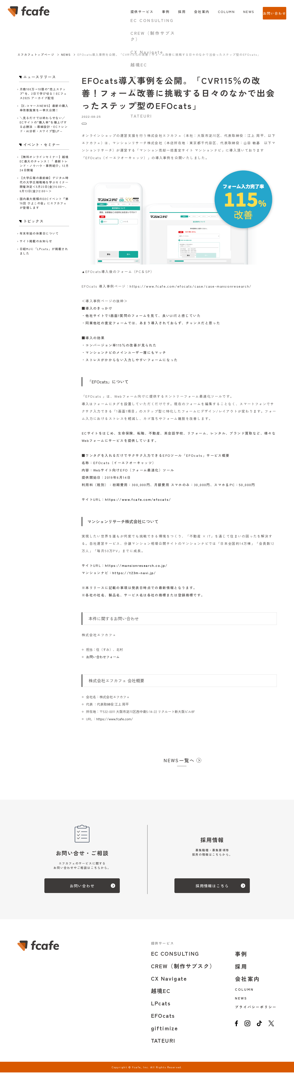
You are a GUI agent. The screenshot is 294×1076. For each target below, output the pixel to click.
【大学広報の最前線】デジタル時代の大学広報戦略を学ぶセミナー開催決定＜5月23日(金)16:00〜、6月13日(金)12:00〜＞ (44, 184)
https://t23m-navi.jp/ (134, 576)
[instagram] (247, 1028)
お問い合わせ (270, 11)
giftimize (164, 1031)
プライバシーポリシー (256, 1010)
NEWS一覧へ (179, 763)
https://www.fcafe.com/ (114, 722)
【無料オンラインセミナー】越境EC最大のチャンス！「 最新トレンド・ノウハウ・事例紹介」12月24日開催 (44, 163)
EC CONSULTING (175, 957)
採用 (173, 11)
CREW (183, 969)
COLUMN (217, 11)
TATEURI (163, 1044)
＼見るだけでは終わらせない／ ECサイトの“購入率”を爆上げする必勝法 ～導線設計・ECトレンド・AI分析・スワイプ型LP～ (44, 124)
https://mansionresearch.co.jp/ (136, 568)
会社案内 (193, 11)
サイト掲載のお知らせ (36, 241)
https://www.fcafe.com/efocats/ (138, 502)
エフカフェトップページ (35, 54)
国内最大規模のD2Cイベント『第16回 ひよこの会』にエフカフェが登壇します (44, 203)
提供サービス (133, 11)
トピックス (90, 125)
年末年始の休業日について (39, 233)
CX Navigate (169, 982)
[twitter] (271, 1028)
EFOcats (163, 1019)
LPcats (161, 1006)
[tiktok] (259, 1028)
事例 (157, 11)
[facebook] (236, 1028)
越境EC (161, 994)
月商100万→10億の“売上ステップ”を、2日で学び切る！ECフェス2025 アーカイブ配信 (43, 93)
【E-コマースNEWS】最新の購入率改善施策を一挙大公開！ (44, 108)
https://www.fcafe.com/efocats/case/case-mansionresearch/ (190, 289)
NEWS (240, 11)
